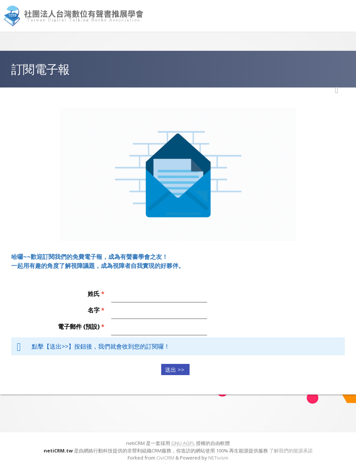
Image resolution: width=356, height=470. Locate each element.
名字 (96, 310)
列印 (336, 90)
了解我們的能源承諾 (291, 450)
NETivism (218, 457)
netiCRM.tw (58, 450)
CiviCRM (165, 457)
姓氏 (96, 294)
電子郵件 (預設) (81, 326)
